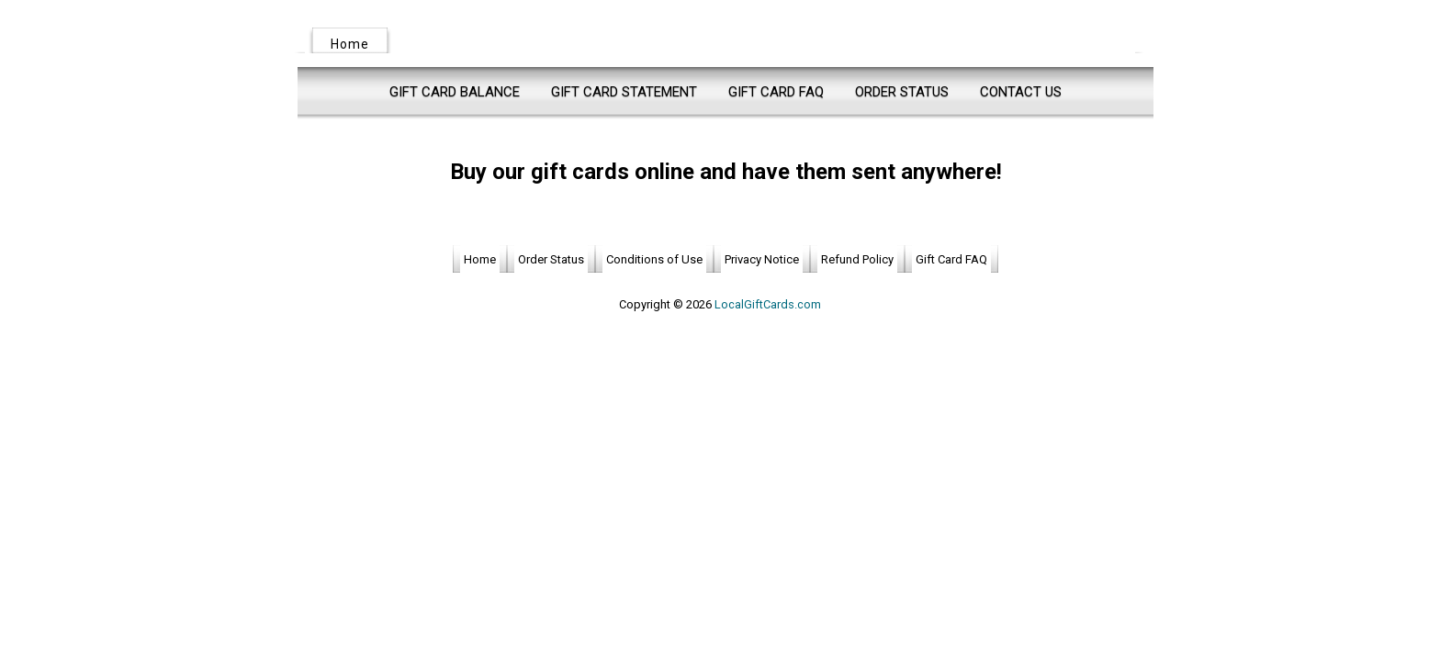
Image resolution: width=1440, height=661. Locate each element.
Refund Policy (857, 259)
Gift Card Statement (624, 92)
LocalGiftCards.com (767, 304)
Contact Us (1021, 92)
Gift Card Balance (454, 92)
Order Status (902, 92)
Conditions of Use (654, 259)
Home (350, 44)
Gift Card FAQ (776, 92)
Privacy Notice (762, 259)
